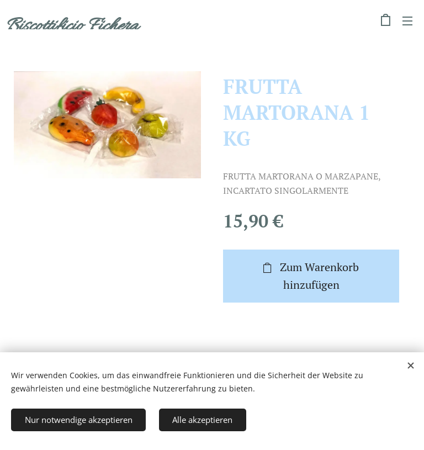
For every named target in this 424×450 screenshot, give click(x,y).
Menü (407, 21)
